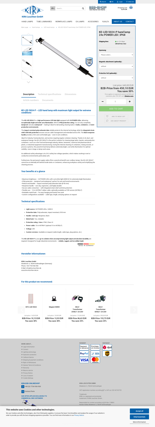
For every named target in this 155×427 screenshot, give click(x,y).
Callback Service (28, 357)
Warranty (26, 368)
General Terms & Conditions (32, 365)
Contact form (30, 391)
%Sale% (105, 22)
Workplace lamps (63, 22)
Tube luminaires (44, 22)
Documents (47, 100)
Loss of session (28, 376)
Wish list (130, 2)
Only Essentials (139, 417)
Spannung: (102, 50)
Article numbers (31, 100)
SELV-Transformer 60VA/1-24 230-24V (101, 309)
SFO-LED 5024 (31, 307)
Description (28, 94)
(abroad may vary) (120, 44)
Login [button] (120, 2)
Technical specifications (49, 94)
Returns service (28, 370)
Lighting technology (29, 352)
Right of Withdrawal (29, 362)
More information (139, 422)
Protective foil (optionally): (108, 73)
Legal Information (29, 347)
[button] (111, 2)
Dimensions (70, 94)
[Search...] (52, 8)
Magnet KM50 (54, 307)
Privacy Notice (79, 415)
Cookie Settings (28, 378)
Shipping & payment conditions (33, 360)
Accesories (93, 22)
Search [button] (103, 2)
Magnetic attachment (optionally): (110, 62)
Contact (130, 22)
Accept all (139, 411)
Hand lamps (27, 22)
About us (118, 22)
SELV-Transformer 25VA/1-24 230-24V (77, 309)
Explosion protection (29, 355)
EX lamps (80, 22)
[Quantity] (116, 101)
